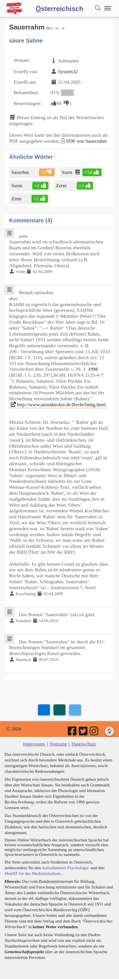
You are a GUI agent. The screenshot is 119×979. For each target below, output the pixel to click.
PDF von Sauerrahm (86, 141)
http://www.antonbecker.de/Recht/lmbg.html (58, 404)
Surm (67, 172)
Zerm (61, 185)
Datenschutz (83, 744)
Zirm (16, 198)
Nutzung (58, 744)
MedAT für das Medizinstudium (33, 873)
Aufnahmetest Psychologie (65, 867)
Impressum (34, 744)
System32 (68, 71)
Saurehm (20, 172)
